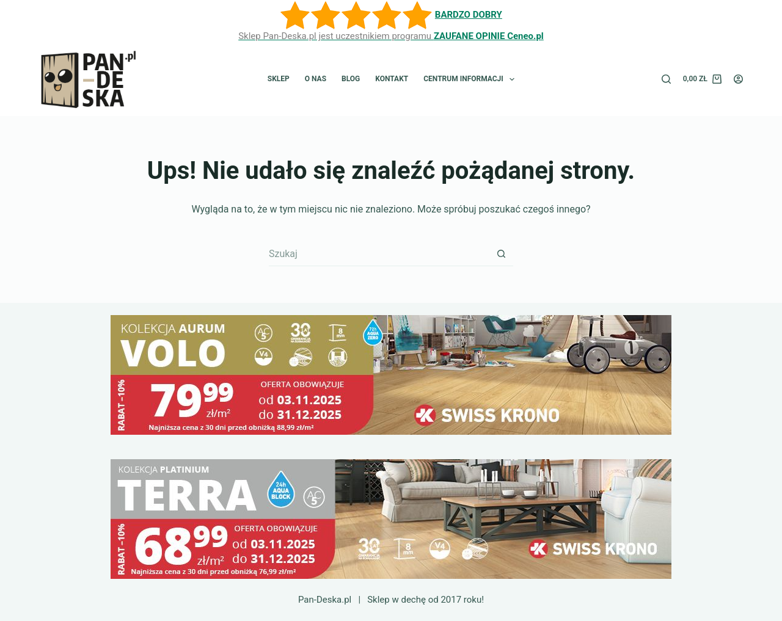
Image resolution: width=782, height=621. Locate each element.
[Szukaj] (666, 79)
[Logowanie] (738, 79)
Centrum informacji (471, 79)
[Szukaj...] (379, 254)
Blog (351, 78)
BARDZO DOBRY (468, 14)
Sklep (279, 78)
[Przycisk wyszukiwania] (501, 254)
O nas (315, 78)
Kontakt (391, 78)
